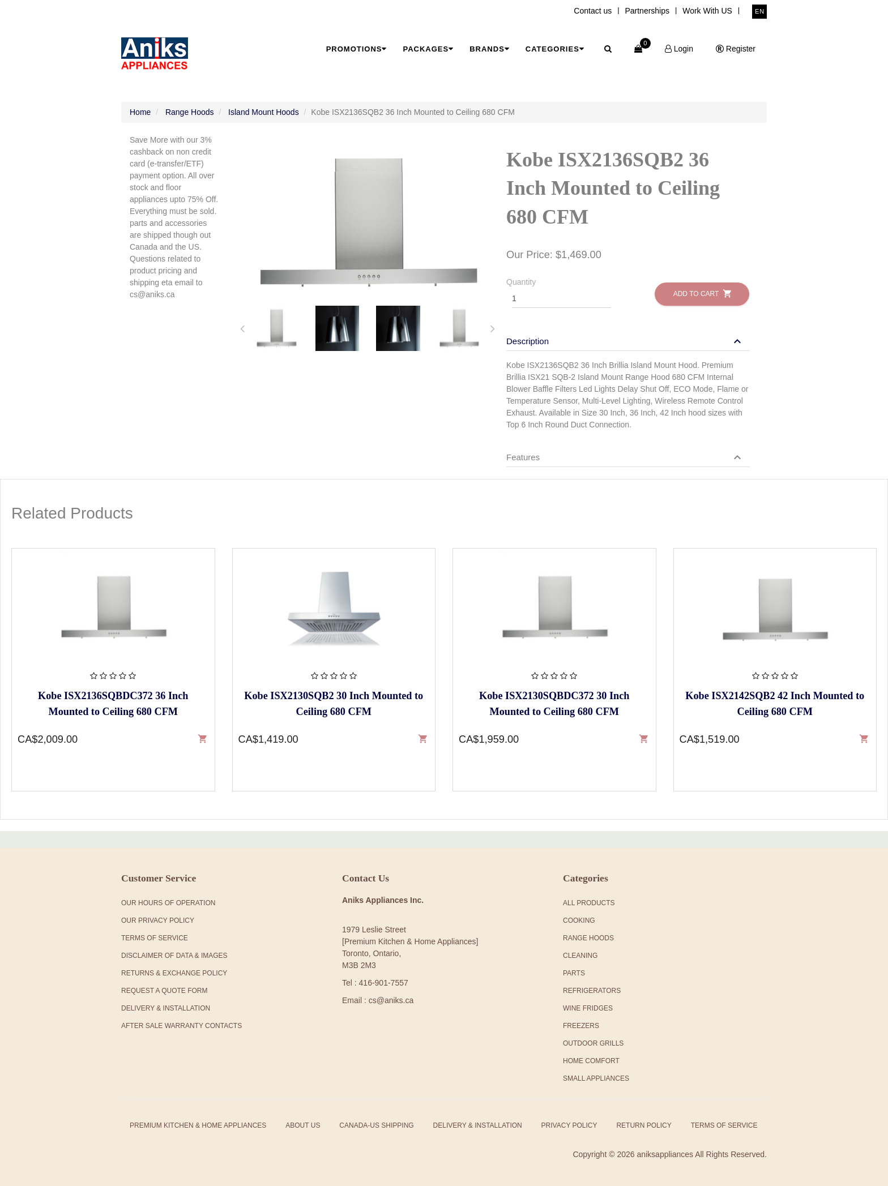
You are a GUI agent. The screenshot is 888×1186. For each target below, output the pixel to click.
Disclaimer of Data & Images (174, 956)
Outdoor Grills (593, 1043)
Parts (574, 973)
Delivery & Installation (165, 1008)
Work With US (707, 10)
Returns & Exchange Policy (174, 973)
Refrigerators (592, 991)
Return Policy (643, 1125)
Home (140, 112)
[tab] (276, 328)
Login (679, 48)
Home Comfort (591, 1061)
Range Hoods (189, 112)
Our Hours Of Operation (168, 903)
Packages (428, 49)
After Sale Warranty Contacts (181, 1026)
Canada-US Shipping (376, 1125)
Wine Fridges (588, 1008)
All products (589, 903)
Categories (555, 49)
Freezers (581, 1026)
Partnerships (647, 10)
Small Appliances (596, 1078)
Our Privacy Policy (157, 920)
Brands (489, 49)
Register (735, 48)
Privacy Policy (569, 1125)
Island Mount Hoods (263, 112)
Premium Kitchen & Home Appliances (198, 1125)
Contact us (593, 10)
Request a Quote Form (164, 991)
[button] (625, 341)
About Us (302, 1125)
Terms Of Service (154, 938)
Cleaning (580, 956)
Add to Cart (702, 293)
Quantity (521, 281)
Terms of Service (724, 1125)
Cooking (579, 920)
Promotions (356, 49)
